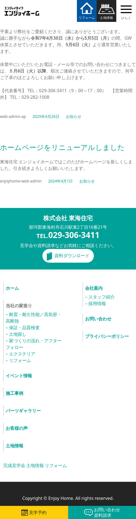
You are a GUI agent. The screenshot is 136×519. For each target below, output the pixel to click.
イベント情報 (19, 376)
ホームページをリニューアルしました (62, 147)
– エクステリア (20, 354)
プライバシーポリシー (107, 336)
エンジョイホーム (21, 7)
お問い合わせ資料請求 (107, 512)
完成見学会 (14, 465)
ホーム (12, 288)
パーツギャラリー (23, 411)
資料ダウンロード (71, 256)
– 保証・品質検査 (23, 327)
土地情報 (106, 17)
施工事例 (14, 393)
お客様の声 (17, 428)
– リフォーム (18, 360)
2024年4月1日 (60, 181)
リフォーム (87, 17)
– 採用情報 (95, 303)
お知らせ (73, 116)
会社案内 (94, 288)
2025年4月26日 (46, 116)
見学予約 (38, 512)
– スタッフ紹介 (100, 297)
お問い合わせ (98, 319)
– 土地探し (16, 334)
